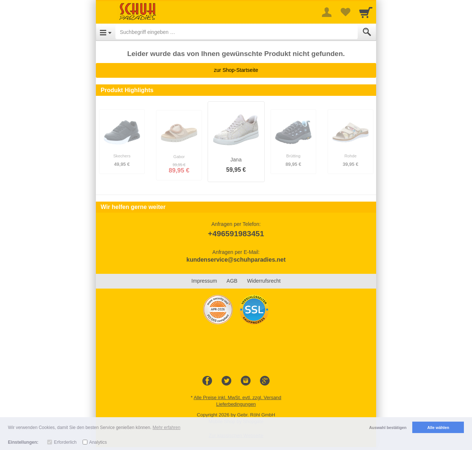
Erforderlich (65, 442)
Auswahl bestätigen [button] (387, 427)
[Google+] (264, 381)
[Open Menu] (106, 32)
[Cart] (365, 12)
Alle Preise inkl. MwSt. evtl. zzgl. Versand (237, 397)
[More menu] (326, 12)
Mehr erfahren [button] (166, 427)
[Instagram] (245, 381)
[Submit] (367, 32)
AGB (231, 281)
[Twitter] (226, 381)
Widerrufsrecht (264, 281)
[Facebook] (207, 381)
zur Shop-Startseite (236, 70)
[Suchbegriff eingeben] (236, 32)
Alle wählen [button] (438, 427)
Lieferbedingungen (236, 404)
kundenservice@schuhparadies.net (235, 260)
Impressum (204, 281)
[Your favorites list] (345, 12)
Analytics (98, 442)
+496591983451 (236, 233)
